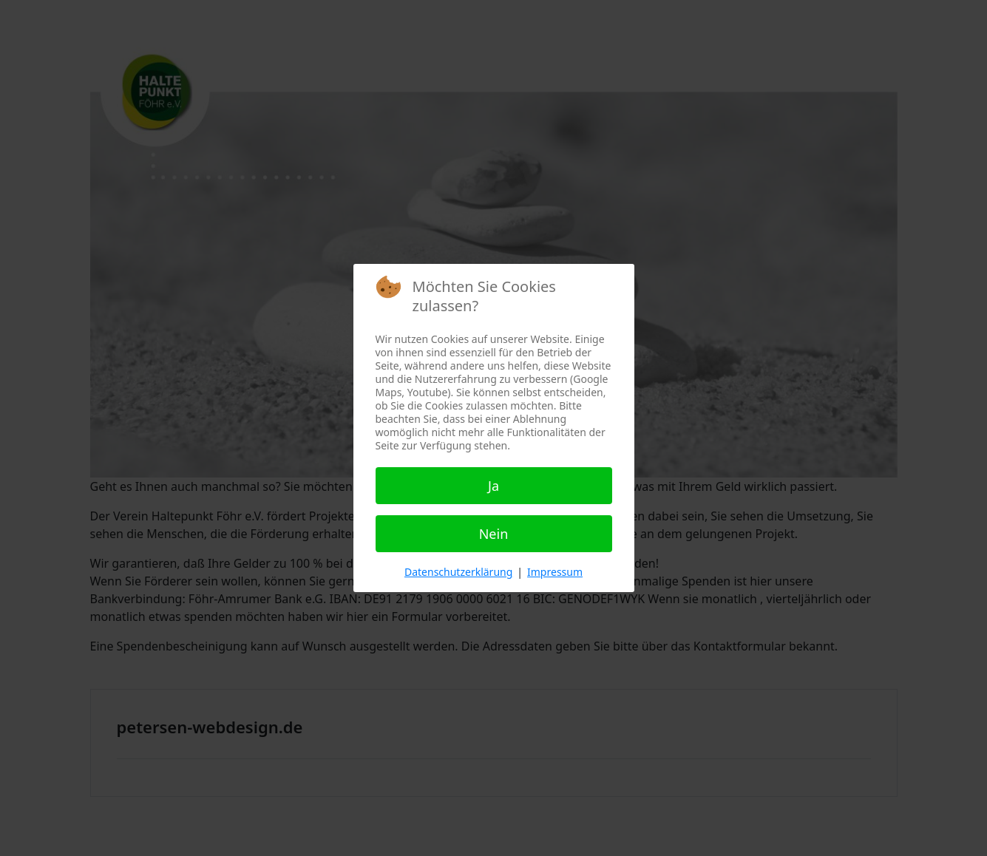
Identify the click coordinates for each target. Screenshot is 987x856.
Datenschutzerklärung (458, 572)
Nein (494, 534)
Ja (493, 486)
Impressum (555, 572)
